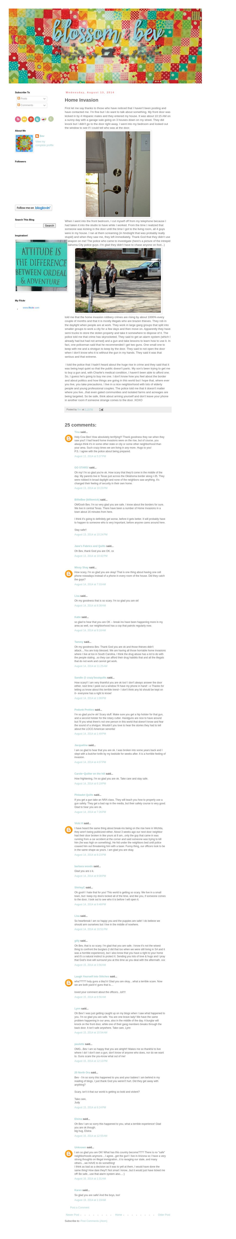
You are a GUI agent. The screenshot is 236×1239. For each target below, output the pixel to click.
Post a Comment (79, 1207)
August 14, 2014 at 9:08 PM (90, 875)
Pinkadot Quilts (83, 794)
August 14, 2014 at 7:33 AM (90, 584)
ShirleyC (79, 887)
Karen (78, 1190)
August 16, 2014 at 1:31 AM (90, 1178)
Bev (42, 136)
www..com (31, 307)
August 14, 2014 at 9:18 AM (90, 630)
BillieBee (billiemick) (87, 499)
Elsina (78, 1118)
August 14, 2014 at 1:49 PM (90, 733)
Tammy (78, 641)
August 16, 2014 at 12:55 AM (90, 1135)
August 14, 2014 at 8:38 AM (90, 605)
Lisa (77, 595)
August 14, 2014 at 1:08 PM (90, 698)
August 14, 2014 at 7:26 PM (90, 812)
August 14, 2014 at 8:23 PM (90, 854)
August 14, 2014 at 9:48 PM (90, 904)
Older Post (164, 1214)
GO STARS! (81, 467)
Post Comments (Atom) (93, 1221)
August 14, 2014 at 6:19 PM (90, 783)
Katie (78, 617)
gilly (77, 940)
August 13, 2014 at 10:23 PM (90, 488)
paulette (79, 1044)
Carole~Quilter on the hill (89, 773)
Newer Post (72, 1214)
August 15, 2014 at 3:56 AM (90, 964)
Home (118, 1214)
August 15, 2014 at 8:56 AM (90, 997)
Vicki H (78, 823)
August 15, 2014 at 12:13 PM (90, 1061)
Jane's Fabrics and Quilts (90, 546)
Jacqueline (81, 745)
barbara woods (83, 866)
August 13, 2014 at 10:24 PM (90, 534)
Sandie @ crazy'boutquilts (90, 677)
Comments (25, 105)
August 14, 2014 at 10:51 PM (90, 929)
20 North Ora (82, 1072)
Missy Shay (81, 567)
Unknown (80, 1147)
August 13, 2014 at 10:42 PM (90, 555)
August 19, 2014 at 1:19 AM (90, 1200)
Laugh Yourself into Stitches (91, 976)
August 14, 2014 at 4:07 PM (90, 762)
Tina (77, 432)
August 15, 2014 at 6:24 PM (90, 1107)
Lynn (77, 1008)
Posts (22, 98)
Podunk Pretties (84, 709)
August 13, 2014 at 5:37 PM (90, 456)
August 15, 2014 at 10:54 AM (90, 1032)
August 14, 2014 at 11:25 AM (90, 666)
